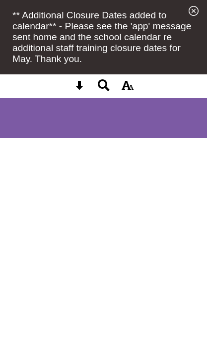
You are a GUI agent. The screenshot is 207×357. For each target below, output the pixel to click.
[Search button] (104, 88)
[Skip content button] (79, 88)
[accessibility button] (127, 88)
